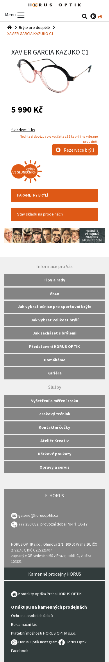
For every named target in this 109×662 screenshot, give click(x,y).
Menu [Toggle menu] (15, 15)
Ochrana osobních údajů (32, 615)
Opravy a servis (54, 467)
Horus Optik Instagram (34, 642)
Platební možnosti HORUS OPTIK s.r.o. (43, 633)
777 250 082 (24, 524)
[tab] (54, 195)
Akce (54, 293)
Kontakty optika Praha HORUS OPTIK (46, 593)
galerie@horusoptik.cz (38, 515)
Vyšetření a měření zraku (54, 400)
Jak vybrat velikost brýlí (54, 320)
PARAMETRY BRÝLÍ (32, 195)
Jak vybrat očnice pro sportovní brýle (54, 306)
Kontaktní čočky (54, 427)
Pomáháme (54, 359)
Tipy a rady (54, 280)
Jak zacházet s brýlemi (54, 333)
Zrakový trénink (54, 413)
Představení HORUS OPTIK (54, 346)
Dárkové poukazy (55, 453)
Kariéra (54, 373)
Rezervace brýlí (75, 150)
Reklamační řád (24, 624)
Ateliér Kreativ (54, 440)
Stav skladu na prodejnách (40, 214)
